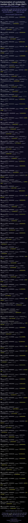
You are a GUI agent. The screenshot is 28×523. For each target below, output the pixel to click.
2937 (11, 9)
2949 (16, 10)
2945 (5, 10)
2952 (23, 10)
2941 (21, 9)
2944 (3, 10)
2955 (6, 12)
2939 (16, 9)
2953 (25, 10)
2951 (20, 10)
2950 (18, 10)
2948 (13, 10)
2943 (26, 9)
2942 (23, 9)
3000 (18, 12)
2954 (4, 12)
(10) (4, 17)
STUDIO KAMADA (15, 6)
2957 (11, 12)
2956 (9, 12)
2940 (19, 9)
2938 (14, 9)
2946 (7, 10)
